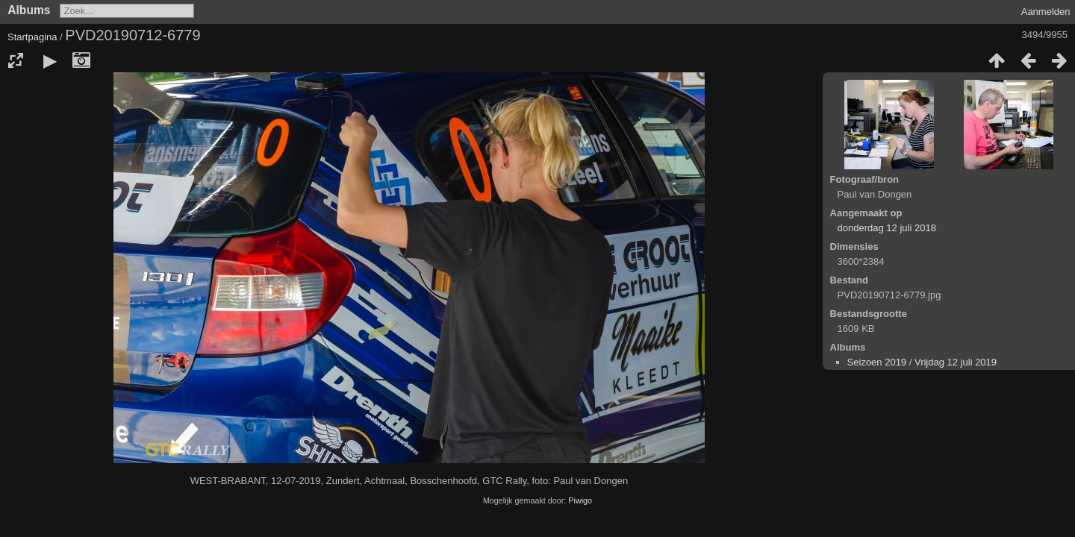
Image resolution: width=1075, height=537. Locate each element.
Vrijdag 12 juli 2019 (955, 362)
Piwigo (580, 500)
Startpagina (32, 37)
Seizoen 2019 (877, 362)
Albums (28, 10)
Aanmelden (1046, 11)
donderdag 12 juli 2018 (887, 227)
